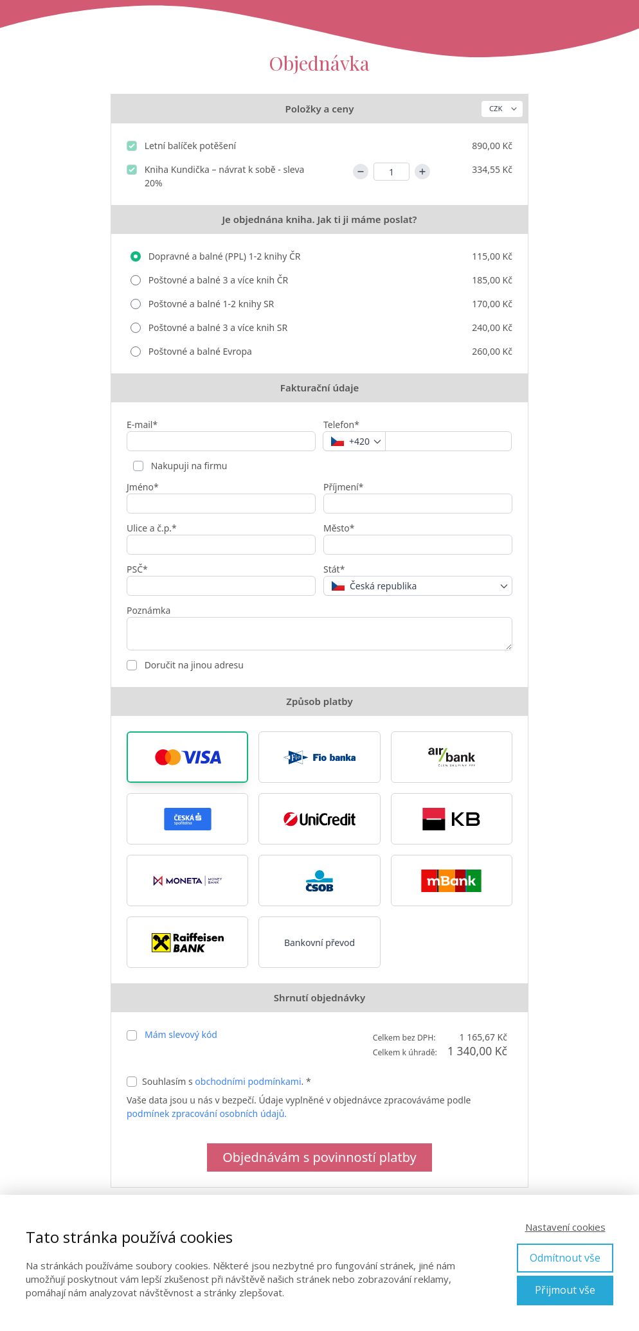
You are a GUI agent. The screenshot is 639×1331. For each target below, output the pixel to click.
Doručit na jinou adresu (193, 665)
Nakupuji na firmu (188, 466)
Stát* (334, 569)
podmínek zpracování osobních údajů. (207, 1113)
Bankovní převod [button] (319, 942)
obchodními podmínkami (248, 1081)
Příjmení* (343, 487)
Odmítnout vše (565, 1258)
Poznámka (148, 610)
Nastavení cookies (565, 1226)
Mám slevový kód (181, 1034)
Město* (339, 528)
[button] (187, 757)
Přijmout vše (565, 1290)
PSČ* (137, 569)
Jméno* (143, 487)
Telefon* (341, 424)
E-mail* (142, 424)
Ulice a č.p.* (152, 528)
